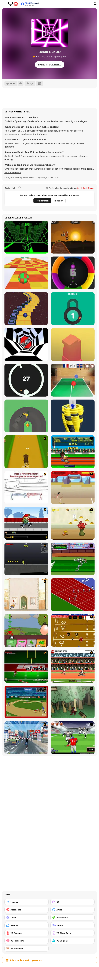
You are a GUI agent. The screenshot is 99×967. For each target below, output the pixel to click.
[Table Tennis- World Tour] (73, 380)
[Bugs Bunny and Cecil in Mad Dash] (73, 559)
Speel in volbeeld (49, 64)
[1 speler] (26, 902)
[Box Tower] (73, 344)
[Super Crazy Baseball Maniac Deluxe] (26, 487)
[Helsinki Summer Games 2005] (73, 451)
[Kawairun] (73, 702)
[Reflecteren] (72, 917)
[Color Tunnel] (26, 344)
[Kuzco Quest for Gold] (73, 487)
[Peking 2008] (73, 666)
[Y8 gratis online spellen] (13, 4)
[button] (12, 172)
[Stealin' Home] (26, 702)
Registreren (42, 200)
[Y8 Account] (26, 933)
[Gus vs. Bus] (26, 523)
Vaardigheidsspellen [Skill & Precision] (24, 177)
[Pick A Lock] (73, 308)
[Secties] (26, 925)
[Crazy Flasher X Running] (26, 559)
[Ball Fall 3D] (73, 416)
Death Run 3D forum (86, 188)
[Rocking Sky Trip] (26, 308)
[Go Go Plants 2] (26, 630)
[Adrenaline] (26, 910)
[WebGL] (72, 925)
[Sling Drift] (26, 416)
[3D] (72, 902)
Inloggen (58, 200)
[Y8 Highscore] (26, 941)
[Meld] (30, 83)
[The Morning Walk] (26, 594)
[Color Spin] (73, 273)
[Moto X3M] (73, 237)
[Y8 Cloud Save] (72, 933)
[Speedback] (26, 666)
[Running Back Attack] (73, 737)
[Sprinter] (73, 594)
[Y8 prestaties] (26, 948)
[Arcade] (72, 910)
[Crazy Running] (26, 737)
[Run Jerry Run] (73, 523)
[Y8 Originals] (72, 941)
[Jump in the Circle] (26, 380)
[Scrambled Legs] (73, 630)
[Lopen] (26, 917)
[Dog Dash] (26, 451)
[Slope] (26, 237)
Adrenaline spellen (43, 168)
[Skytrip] (26, 273)
